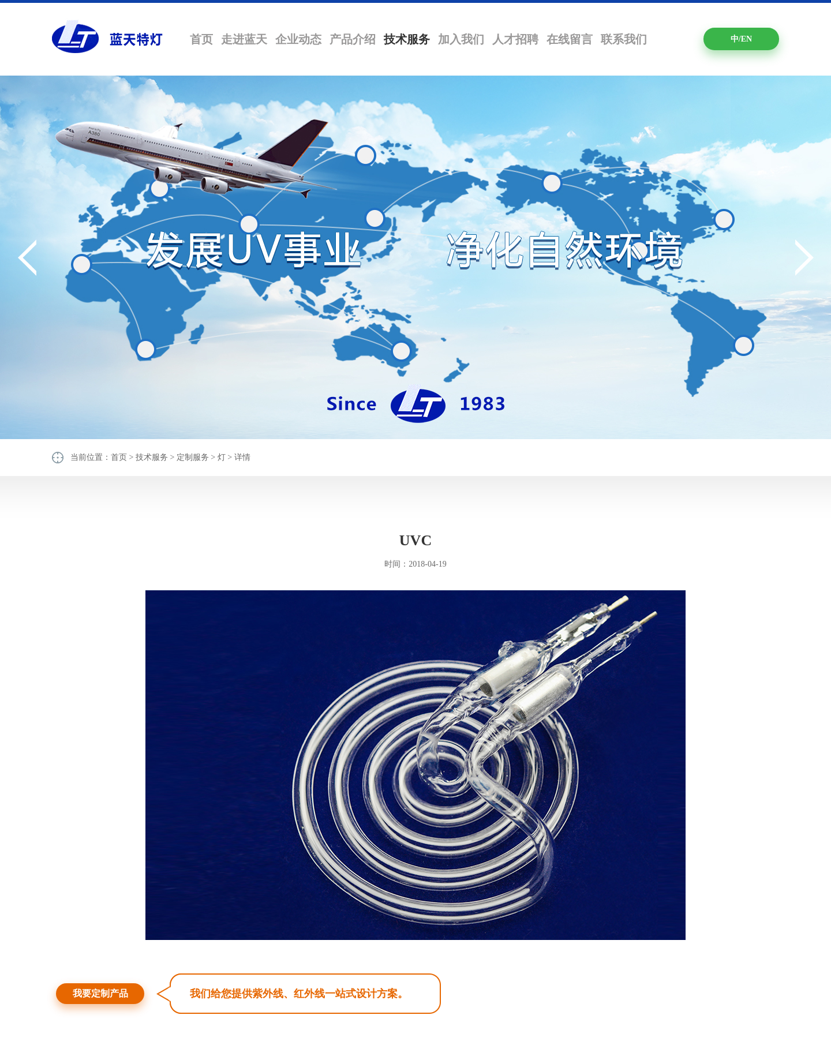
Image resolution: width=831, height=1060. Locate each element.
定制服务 (193, 457)
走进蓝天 (244, 39)
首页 (201, 39)
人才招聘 (515, 39)
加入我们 (461, 39)
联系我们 (624, 39)
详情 (242, 457)
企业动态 (298, 39)
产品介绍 (353, 39)
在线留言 (569, 39)
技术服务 (407, 39)
